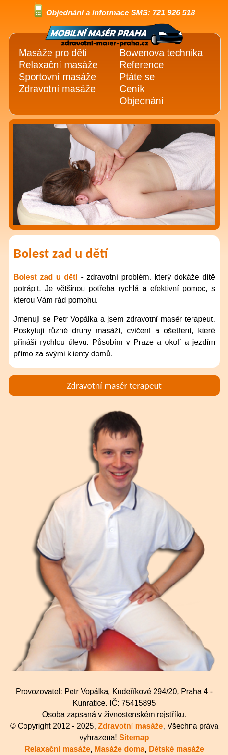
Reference (142, 65)
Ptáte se (137, 77)
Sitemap (134, 737)
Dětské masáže (176, 749)
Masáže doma (119, 749)
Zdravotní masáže (57, 89)
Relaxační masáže (58, 65)
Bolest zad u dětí (45, 277)
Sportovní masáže (57, 77)
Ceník (132, 89)
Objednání (142, 101)
